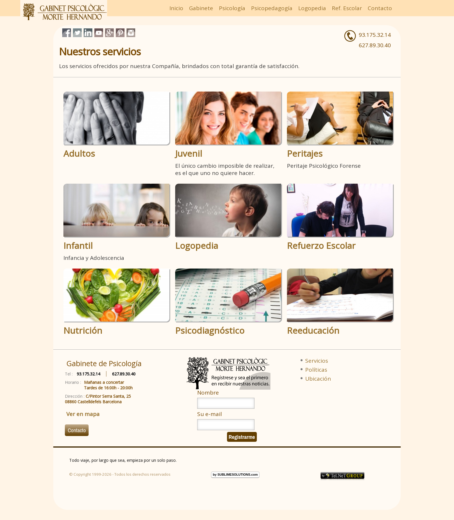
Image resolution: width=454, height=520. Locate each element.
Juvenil (188, 153)
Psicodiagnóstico (209, 330)
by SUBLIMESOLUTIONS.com (235, 474)
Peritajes (305, 153)
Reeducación (313, 330)
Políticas (316, 369)
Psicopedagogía (271, 8)
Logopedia (312, 8)
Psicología (232, 8)
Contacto (380, 8)
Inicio (176, 8)
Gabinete (201, 8)
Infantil (78, 245)
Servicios (316, 360)
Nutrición (82, 330)
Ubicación (318, 378)
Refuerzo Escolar (321, 245)
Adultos (79, 153)
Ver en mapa (83, 414)
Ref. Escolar (347, 8)
